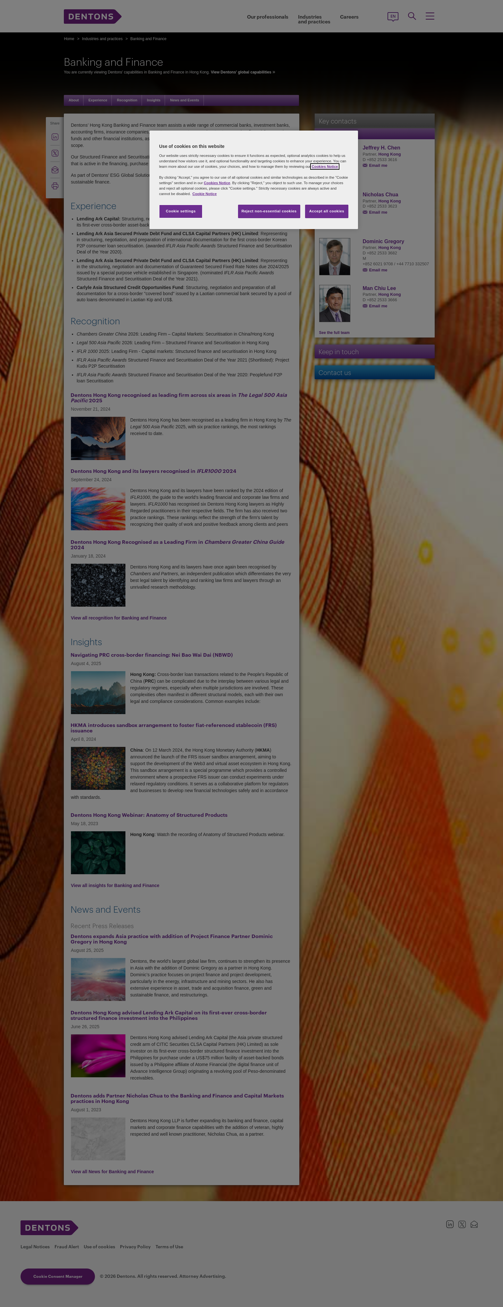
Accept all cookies (327, 211)
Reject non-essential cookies (269, 211)
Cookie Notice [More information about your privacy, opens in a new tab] (204, 194)
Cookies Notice (324, 166)
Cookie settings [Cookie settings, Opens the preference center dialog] (181, 211)
